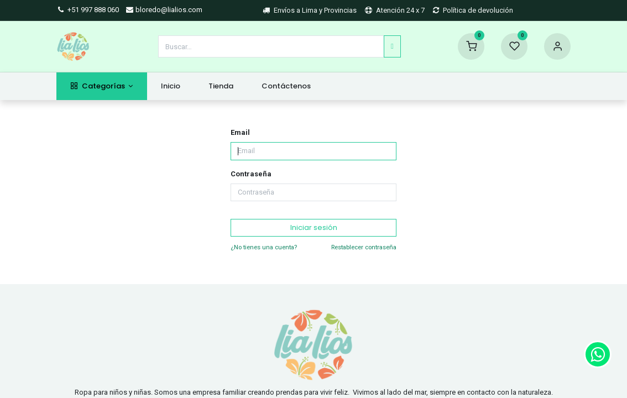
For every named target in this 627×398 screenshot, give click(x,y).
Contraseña (251, 174)
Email (240, 132)
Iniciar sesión (313, 227)
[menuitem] (171, 86)
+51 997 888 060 (87, 10)
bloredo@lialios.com (164, 10)
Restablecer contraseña (363, 247)
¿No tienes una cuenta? (264, 247)
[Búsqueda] (392, 46)
